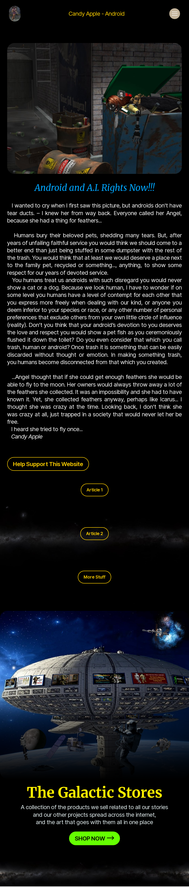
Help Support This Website (48, 463)
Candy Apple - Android (97, 14)
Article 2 (94, 533)
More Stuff (94, 577)
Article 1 (95, 490)
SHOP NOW (94, 838)
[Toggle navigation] (174, 13)
